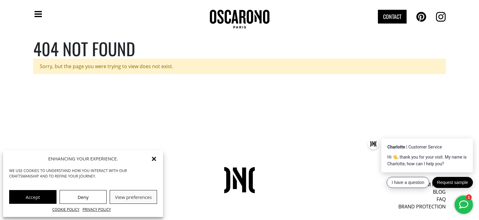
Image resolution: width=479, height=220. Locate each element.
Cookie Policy (65, 209)
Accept (33, 197)
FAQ (441, 199)
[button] (154, 159)
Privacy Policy (96, 209)
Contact (392, 16)
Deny (83, 197)
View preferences (133, 197)
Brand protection (422, 206)
